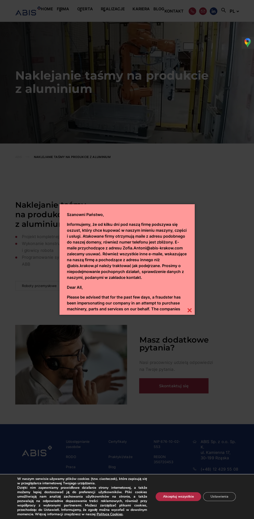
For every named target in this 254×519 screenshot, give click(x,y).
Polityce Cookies (110, 514)
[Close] (190, 310)
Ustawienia (219, 496)
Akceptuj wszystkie (178, 496)
